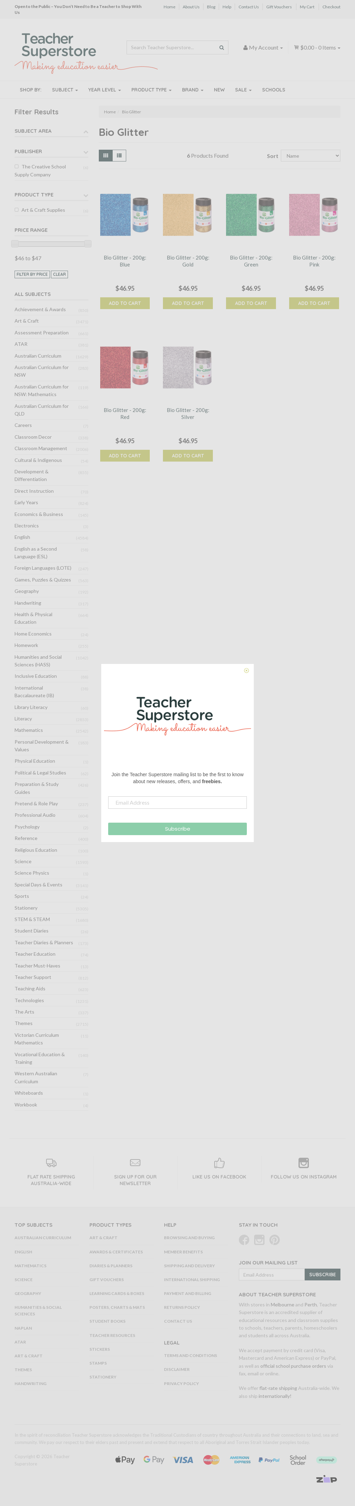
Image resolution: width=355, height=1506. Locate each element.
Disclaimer (177, 1369)
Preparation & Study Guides (37, 788)
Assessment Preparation (42, 332)
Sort (271, 155)
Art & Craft (27, 321)
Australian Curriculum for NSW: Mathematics (42, 390)
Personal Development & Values (42, 745)
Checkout (331, 6)
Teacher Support (33, 977)
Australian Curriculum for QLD (42, 410)
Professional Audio (35, 815)
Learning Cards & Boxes (116, 1293)
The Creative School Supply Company (40, 170)
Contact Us (249, 6)
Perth (310, 1304)
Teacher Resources (112, 1335)
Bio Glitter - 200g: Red (125, 413)
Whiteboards (29, 1093)
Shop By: (31, 90)
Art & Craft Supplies (43, 210)
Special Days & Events (38, 884)
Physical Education (35, 761)
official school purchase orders (293, 1366)
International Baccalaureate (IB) (34, 691)
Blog (211, 6)
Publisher (28, 151)
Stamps (98, 1363)
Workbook (26, 1104)
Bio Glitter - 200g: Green (251, 261)
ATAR (21, 344)
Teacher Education (35, 954)
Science (23, 861)
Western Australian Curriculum (36, 1077)
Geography (27, 591)
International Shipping (192, 1279)
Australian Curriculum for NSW (42, 371)
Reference (26, 838)
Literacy (23, 718)
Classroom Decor (33, 437)
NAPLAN (23, 1328)
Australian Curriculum (38, 356)
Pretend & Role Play (36, 803)
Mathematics (29, 730)
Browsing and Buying (189, 1237)
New (219, 90)
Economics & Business (39, 514)
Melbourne (282, 1304)
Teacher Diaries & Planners (44, 942)
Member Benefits (183, 1251)
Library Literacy (31, 707)
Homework (26, 645)
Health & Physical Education (33, 618)
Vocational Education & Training (40, 1058)
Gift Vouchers (279, 6)
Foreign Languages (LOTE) (43, 568)
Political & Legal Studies (40, 773)
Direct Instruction (34, 491)
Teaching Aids (30, 988)
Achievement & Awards (40, 309)
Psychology (27, 827)
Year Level (104, 90)
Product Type (151, 90)
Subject (65, 90)
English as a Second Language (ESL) (36, 552)
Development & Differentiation (32, 475)
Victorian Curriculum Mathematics (37, 1038)
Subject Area (33, 131)
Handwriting (28, 603)
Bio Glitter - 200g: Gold (188, 261)
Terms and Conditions (190, 1355)
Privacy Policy (181, 1383)
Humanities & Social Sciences (38, 1310)
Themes (24, 1023)
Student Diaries (32, 931)
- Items (317, 47)
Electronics (27, 525)
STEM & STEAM (32, 919)
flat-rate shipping (278, 1388)
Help (227, 6)
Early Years (26, 502)
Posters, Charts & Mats (117, 1307)
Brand (193, 90)
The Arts (24, 1012)
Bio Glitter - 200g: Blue (125, 261)
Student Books (107, 1321)
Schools (273, 90)
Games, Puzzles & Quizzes (43, 580)
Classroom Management (41, 448)
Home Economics (33, 634)
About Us (191, 6)
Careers (23, 425)
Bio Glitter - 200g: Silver (188, 413)
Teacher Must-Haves (37, 966)
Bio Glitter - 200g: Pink (314, 261)
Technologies (29, 1000)
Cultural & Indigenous (38, 460)
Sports (22, 896)
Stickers (99, 1349)
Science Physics (32, 873)
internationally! (275, 1396)
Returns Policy (182, 1307)
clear (59, 274)
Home (169, 6)
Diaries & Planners (110, 1265)
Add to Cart (125, 303)
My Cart (307, 6)
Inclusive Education (36, 676)
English (22, 537)
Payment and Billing (187, 1293)
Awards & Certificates (116, 1251)
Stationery (26, 908)
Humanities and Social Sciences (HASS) (38, 660)
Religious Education (36, 850)
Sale (243, 90)
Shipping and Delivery (189, 1265)
